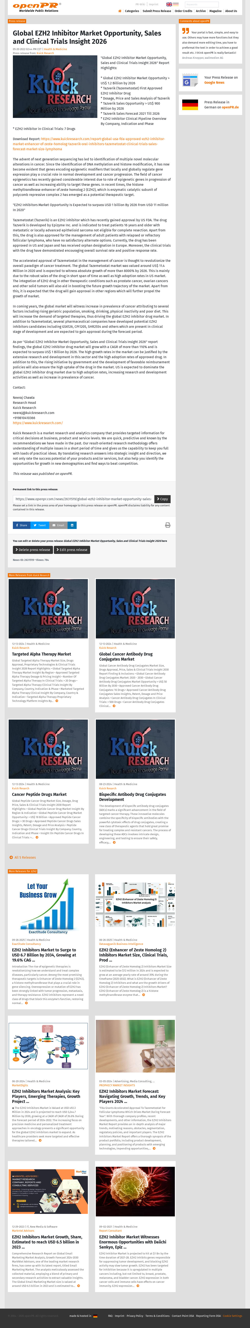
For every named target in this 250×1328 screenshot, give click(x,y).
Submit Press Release (157, 11)
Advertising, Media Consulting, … (134, 1081)
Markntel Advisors (23, 1230)
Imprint (153, 4)
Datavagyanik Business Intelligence (121, 943)
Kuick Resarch (45, 53)
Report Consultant (110, 1230)
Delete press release (33, 550)
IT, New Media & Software (42, 1226)
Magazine (215, 11)
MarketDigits (20, 1085)
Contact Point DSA (183, 1315)
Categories (132, 11)
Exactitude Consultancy (26, 943)
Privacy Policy (135, 1315)
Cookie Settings (232, 1315)
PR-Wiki (140, 4)
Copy (162, 499)
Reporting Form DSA (208, 1315)
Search (227, 4)
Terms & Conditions (157, 1315)
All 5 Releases (22, 857)
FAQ (110, 1315)
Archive (201, 11)
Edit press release (72, 550)
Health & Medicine (55, 49)
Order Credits (183, 11)
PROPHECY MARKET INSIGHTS (117, 1085)
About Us (231, 11)
